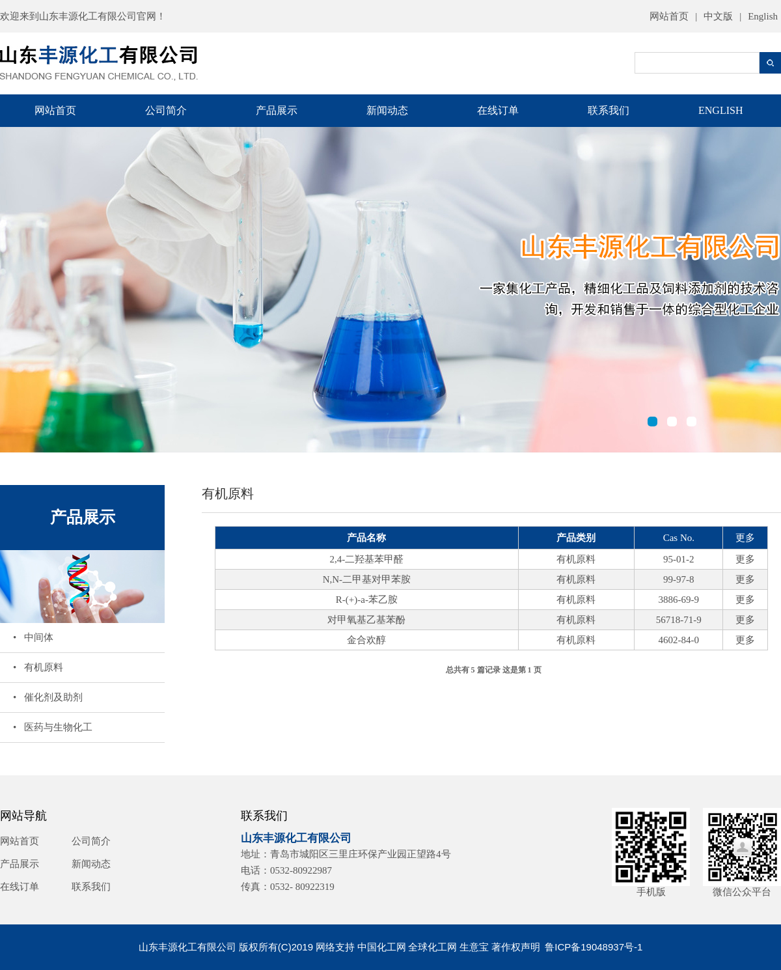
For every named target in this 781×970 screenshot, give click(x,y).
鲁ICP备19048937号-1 (593, 946)
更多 (745, 559)
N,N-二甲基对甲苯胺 (367, 579)
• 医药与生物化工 (52, 727)
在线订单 (498, 110)
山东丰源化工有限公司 (88, 16)
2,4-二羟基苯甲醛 (367, 559)
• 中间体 (33, 637)
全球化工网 (432, 946)
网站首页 (669, 16)
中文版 (718, 16)
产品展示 (276, 110)
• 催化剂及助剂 (48, 697)
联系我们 (608, 110)
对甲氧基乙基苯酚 (366, 620)
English (763, 16)
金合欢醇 (366, 640)
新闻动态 (387, 110)
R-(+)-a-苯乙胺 (367, 599)
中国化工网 (381, 946)
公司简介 (166, 110)
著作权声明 (515, 946)
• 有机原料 (38, 667)
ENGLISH (720, 110)
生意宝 (474, 946)
